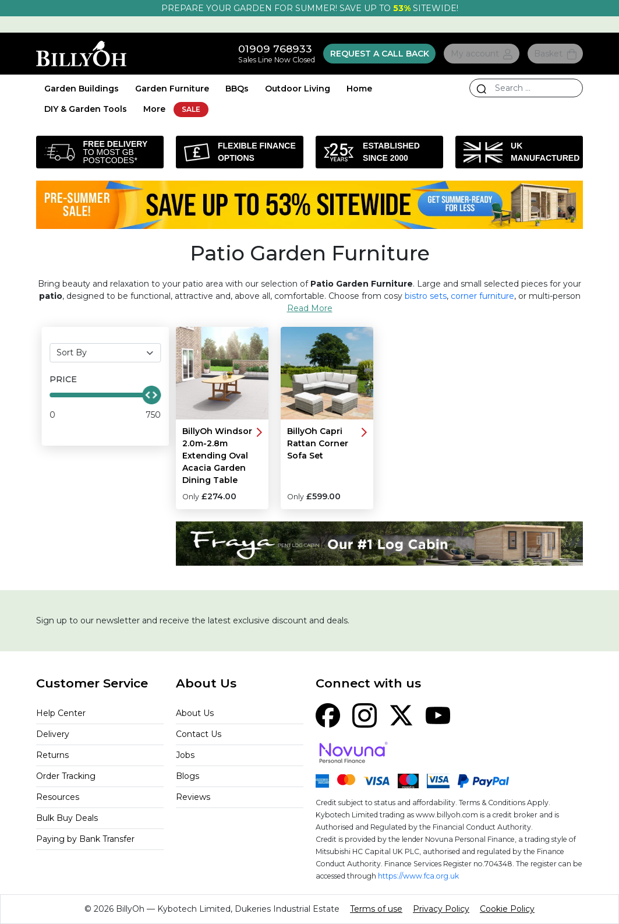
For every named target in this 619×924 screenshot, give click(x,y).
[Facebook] (328, 714)
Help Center (61, 713)
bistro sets (426, 296)
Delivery (52, 734)
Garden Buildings (81, 88)
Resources (57, 797)
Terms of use (376, 909)
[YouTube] (438, 714)
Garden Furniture (172, 88)
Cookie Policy (507, 909)
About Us (195, 713)
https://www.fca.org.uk (418, 876)
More (154, 109)
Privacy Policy (441, 909)
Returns (52, 755)
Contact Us (198, 734)
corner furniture (482, 296)
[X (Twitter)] (401, 714)
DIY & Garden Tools (85, 109)
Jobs (185, 755)
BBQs (237, 88)
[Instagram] (364, 714)
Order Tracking (65, 776)
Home (359, 88)
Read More (310, 308)
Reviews (193, 797)
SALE (191, 109)
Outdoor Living (297, 88)
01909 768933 (275, 49)
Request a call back (379, 53)
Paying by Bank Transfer (85, 839)
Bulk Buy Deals (67, 818)
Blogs (187, 776)
